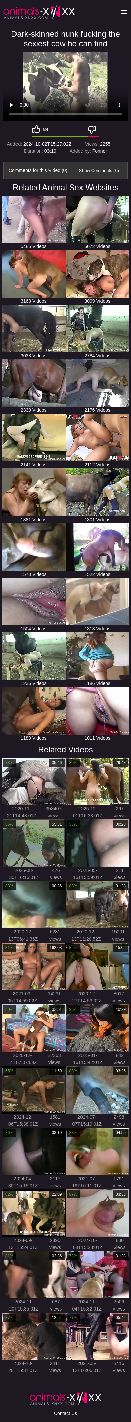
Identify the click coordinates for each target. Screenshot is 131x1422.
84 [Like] (46, 129)
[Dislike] (93, 129)
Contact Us (65, 1413)
